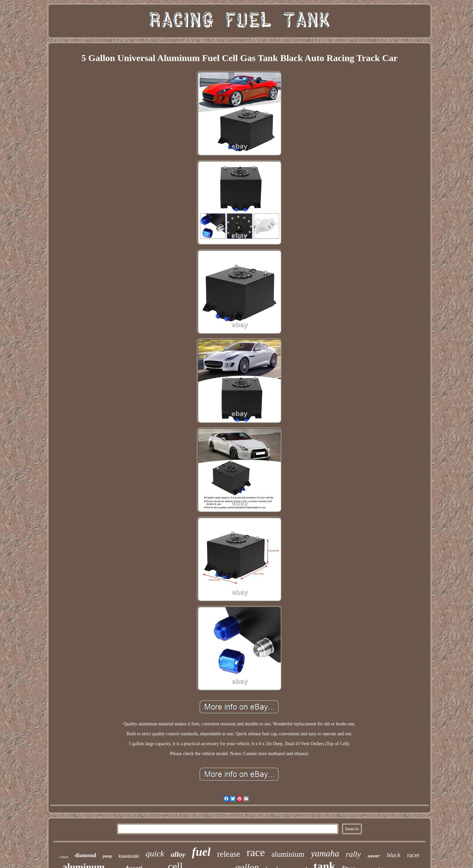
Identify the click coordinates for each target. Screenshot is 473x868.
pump (107, 856)
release (228, 854)
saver (373, 856)
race (256, 852)
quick (155, 853)
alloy (178, 854)
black (393, 854)
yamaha (325, 853)
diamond (85, 855)
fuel (201, 852)
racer (413, 854)
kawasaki (129, 856)
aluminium (288, 854)
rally (353, 854)
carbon (63, 857)
